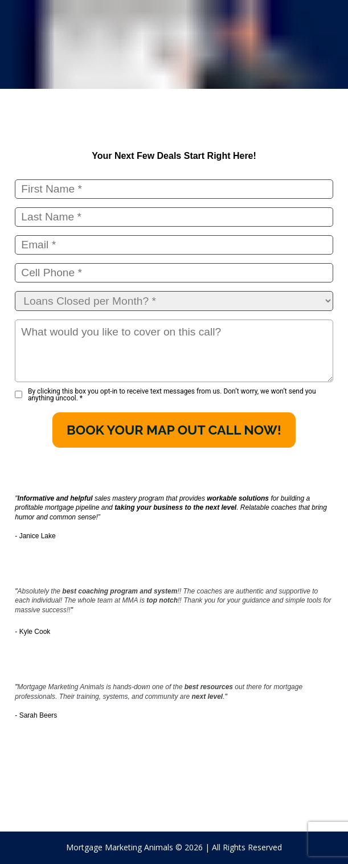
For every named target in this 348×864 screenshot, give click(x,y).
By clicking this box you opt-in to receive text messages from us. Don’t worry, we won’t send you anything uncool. (172, 395)
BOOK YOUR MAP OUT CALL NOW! (174, 429)
